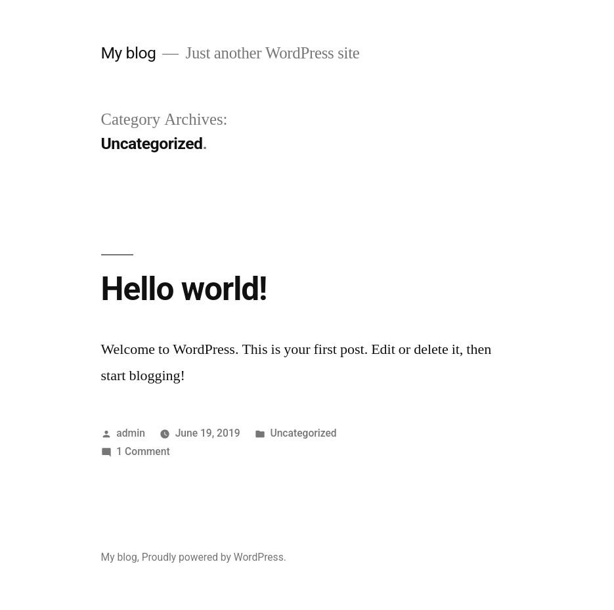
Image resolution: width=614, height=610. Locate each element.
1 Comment (142, 451)
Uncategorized (303, 433)
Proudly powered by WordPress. (214, 557)
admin (130, 433)
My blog (128, 52)
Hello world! (184, 289)
